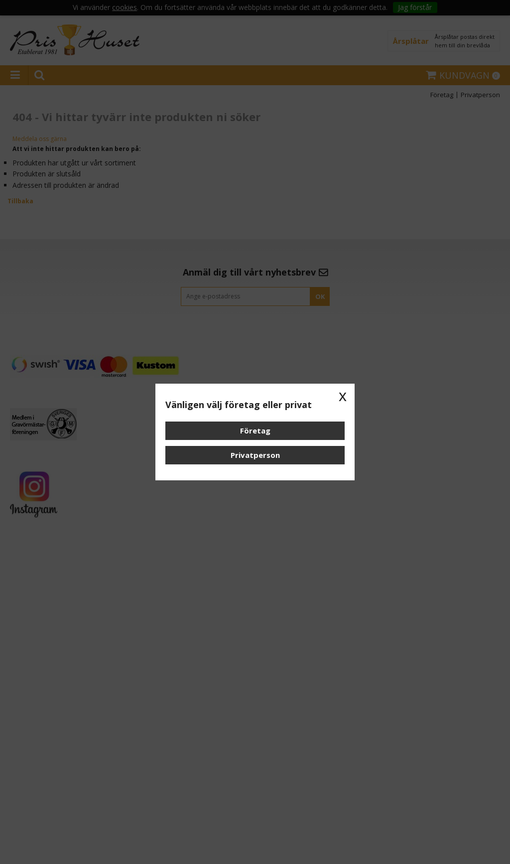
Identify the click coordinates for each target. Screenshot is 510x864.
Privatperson (255, 455)
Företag (255, 430)
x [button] (343, 396)
